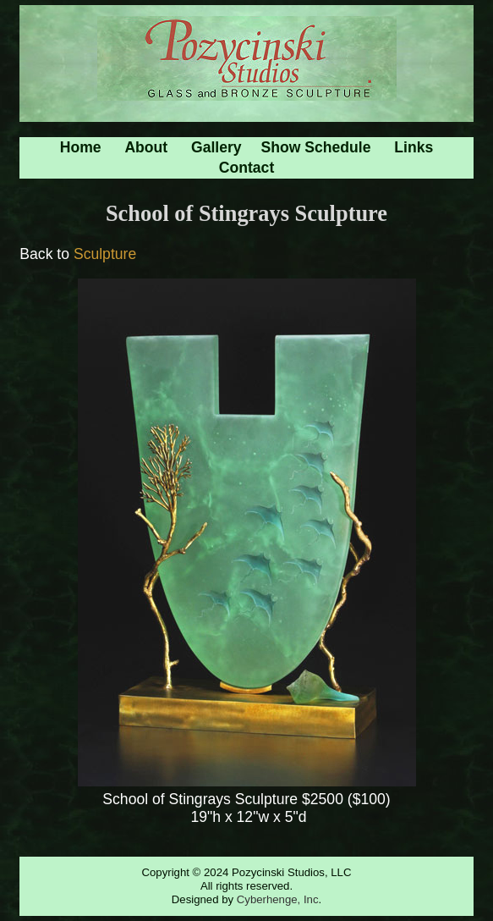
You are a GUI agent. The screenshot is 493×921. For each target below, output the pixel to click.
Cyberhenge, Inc (278, 899)
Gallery (216, 147)
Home (80, 147)
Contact (247, 167)
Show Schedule (316, 147)
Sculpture (105, 253)
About (145, 147)
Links (413, 147)
